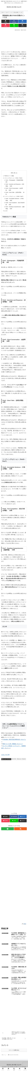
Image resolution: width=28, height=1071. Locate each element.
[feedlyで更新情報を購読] (7, 828)
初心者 (19, 759)
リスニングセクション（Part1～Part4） (13, 178)
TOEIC (14, 759)
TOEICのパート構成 (9, 175)
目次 (12, 172)
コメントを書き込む (14, 1050)
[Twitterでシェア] (5, 21)
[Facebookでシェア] (14, 21)
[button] (22, 25)
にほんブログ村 (5, 754)
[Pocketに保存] (5, 25)
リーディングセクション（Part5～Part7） (14, 196)
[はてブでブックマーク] (22, 21)
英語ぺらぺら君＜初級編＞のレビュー (13, 743)
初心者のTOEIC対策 (6, 759)
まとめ (5, 210)
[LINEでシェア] (14, 25)
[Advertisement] (14, 154)
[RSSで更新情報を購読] (20, 828)
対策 (24, 759)
